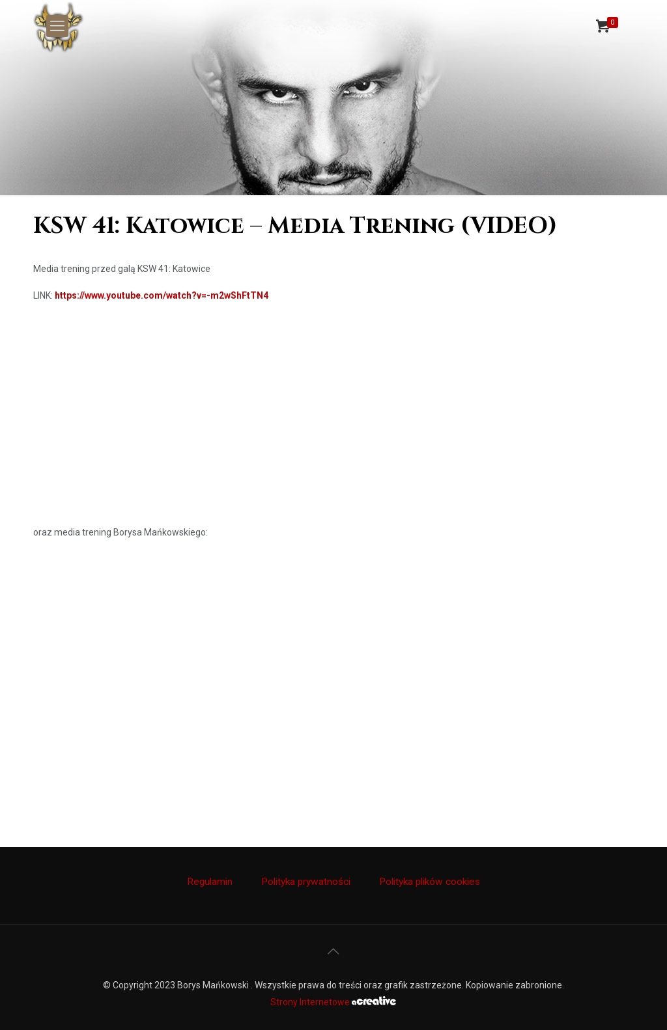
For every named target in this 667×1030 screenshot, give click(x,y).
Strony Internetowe (333, 1002)
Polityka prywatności (305, 882)
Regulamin (210, 882)
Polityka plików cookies (429, 882)
